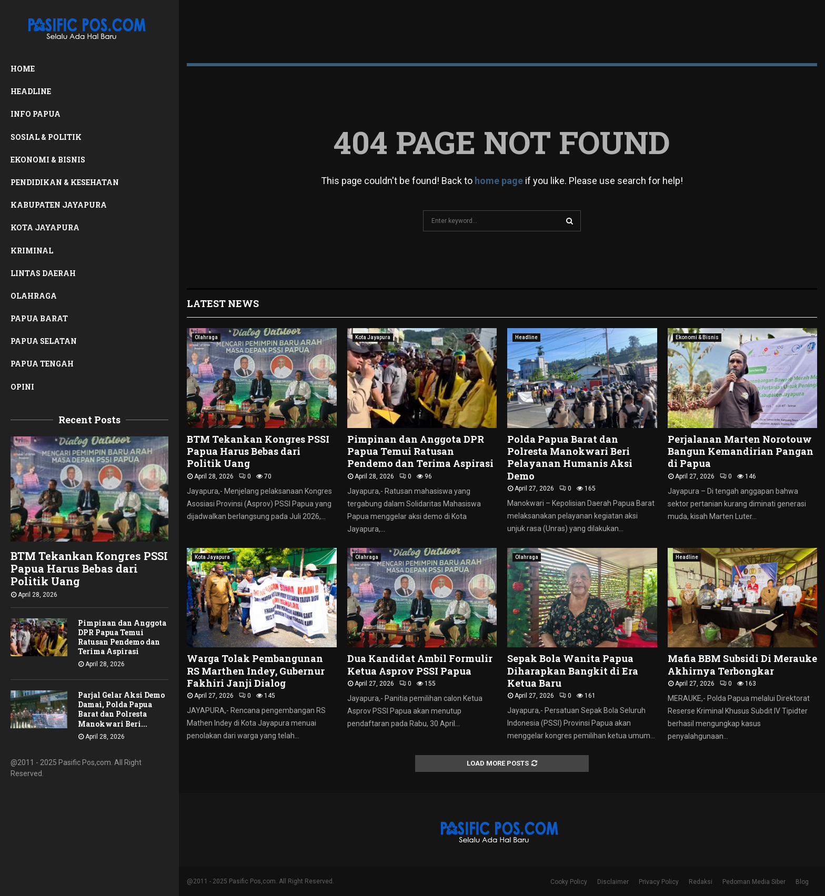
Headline (31, 91)
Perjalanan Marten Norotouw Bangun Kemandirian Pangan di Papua (740, 451)
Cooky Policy (568, 881)
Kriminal (32, 251)
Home (23, 69)
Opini (22, 387)
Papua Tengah (42, 364)
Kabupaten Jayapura (59, 205)
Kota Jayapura (45, 227)
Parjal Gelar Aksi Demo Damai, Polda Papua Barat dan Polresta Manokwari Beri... (121, 709)
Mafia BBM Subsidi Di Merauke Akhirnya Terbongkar (742, 664)
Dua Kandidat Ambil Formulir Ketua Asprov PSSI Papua (419, 664)
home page (499, 180)
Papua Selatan (44, 341)
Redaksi (700, 881)
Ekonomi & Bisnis (48, 160)
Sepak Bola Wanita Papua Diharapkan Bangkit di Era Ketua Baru (572, 670)
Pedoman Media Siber (754, 881)
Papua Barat (39, 318)
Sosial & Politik (46, 137)
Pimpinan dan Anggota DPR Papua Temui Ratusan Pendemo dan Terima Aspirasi (122, 637)
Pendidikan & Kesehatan (65, 182)
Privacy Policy (659, 881)
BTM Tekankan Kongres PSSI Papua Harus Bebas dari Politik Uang (89, 568)
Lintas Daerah (43, 273)
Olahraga (34, 296)
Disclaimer (613, 881)
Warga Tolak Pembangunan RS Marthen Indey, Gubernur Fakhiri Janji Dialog (256, 670)
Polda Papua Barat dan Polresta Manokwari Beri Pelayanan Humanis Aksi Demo (569, 457)
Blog (802, 881)
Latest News (223, 303)
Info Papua (36, 114)
